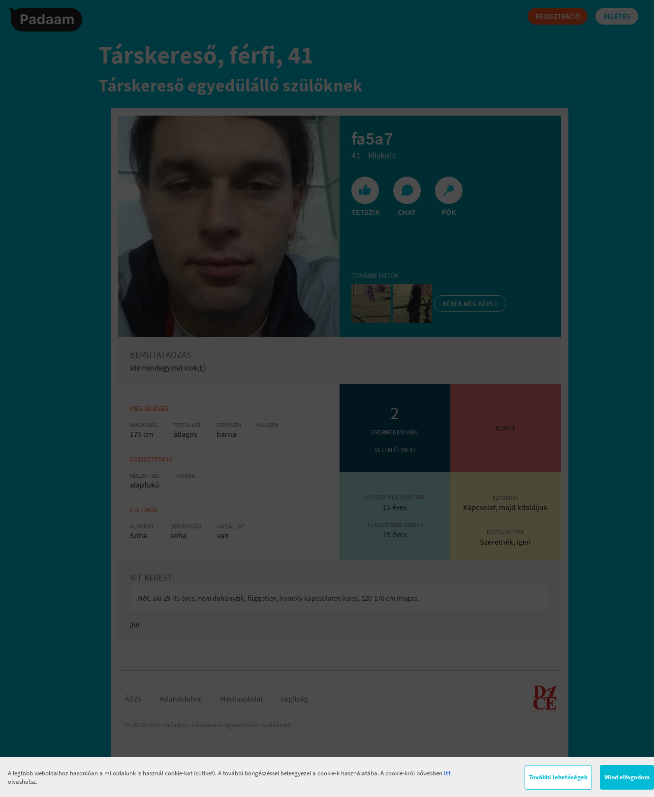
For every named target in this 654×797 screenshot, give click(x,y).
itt (447, 773)
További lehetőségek (558, 777)
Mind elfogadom (627, 777)
